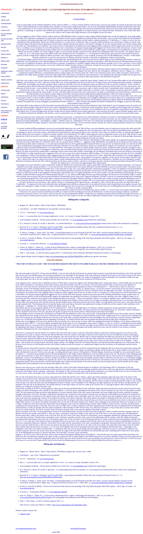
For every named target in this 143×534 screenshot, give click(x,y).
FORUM (4, 119)
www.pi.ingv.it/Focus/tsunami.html (88, 223)
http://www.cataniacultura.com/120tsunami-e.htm (69, 505)
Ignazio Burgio (80, 19)
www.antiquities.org (79, 466)
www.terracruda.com (47, 212)
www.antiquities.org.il (80, 220)
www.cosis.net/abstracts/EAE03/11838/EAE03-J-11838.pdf (111, 234)
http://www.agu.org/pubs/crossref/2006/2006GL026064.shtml (41, 229)
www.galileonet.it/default (58, 244)
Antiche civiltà (25, 514)
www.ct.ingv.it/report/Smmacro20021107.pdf (35, 249)
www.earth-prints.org (27, 240)
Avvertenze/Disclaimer (78, 528)
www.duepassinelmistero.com (26, 528)
